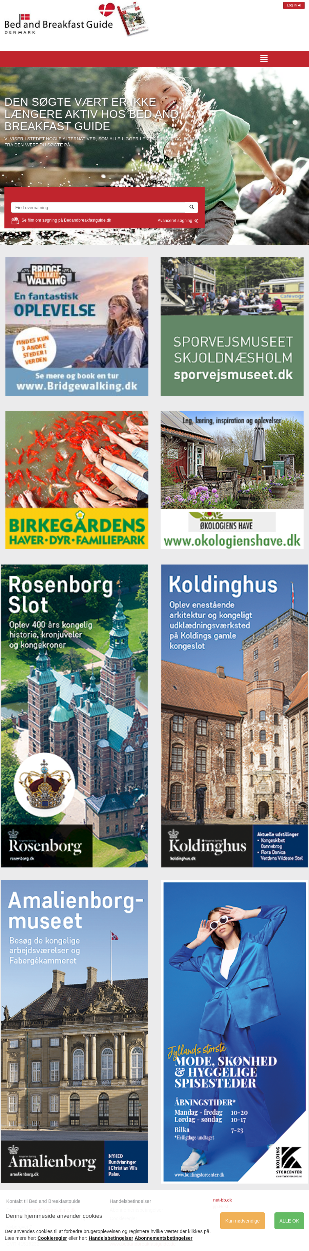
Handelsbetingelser (130, 1201)
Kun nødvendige (242, 1221)
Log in (294, 5)
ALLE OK (289, 1221)
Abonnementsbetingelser (163, 1238)
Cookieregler (52, 1238)
